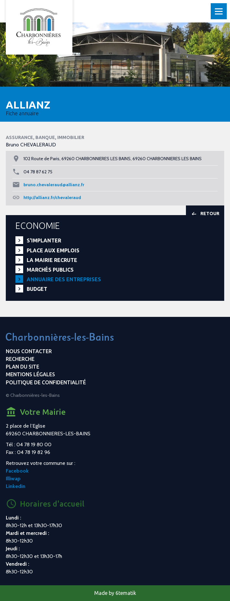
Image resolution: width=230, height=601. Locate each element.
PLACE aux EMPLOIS (53, 250)
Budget (37, 289)
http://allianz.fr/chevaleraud (52, 197)
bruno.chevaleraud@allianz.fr (53, 184)
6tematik (125, 593)
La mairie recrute (52, 260)
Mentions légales (30, 374)
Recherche (20, 359)
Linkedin (15, 486)
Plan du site (22, 367)
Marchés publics (50, 270)
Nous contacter (29, 351)
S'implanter (44, 240)
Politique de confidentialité (46, 382)
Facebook (17, 471)
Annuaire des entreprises (64, 279)
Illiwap (13, 478)
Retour (205, 214)
